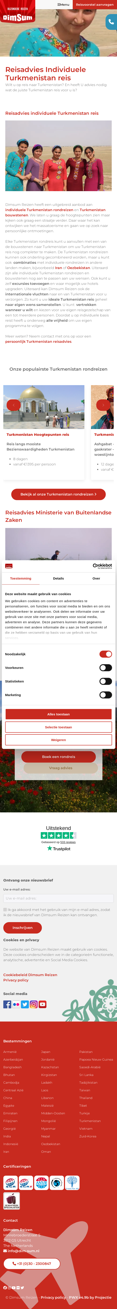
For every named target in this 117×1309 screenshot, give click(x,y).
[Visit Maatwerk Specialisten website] (11, 1200)
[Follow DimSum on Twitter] (25, 1004)
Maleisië (47, 1106)
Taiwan (84, 1090)
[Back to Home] (17, 11)
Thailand (85, 1098)
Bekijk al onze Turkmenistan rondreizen (58, 494)
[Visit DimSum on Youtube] (14, 1288)
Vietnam (86, 1129)
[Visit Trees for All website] (72, 1181)
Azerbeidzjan (13, 1059)
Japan (45, 1052)
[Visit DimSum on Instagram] (10, 1288)
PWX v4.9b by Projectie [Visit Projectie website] (90, 1297)
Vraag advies (60, 768)
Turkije (84, 1113)
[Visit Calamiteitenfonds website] (57, 1181)
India (7, 1136)
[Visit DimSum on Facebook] (7, 1004)
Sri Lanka (86, 1075)
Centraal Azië (13, 1090)
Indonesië (10, 1144)
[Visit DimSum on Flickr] (18, 1288)
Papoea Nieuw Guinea (96, 1059)
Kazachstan (50, 1067)
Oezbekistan (50, 1144)
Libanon (47, 1098)
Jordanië (47, 1059)
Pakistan (86, 1052)
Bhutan (9, 1075)
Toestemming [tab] (20, 578)
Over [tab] (96, 578)
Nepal (45, 1136)
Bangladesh (12, 1067)
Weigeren (58, 740)
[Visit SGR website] (11, 1181)
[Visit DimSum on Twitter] (22, 1288)
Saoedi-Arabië (89, 1067)
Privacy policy (15, 980)
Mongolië (48, 1121)
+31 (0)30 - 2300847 (32, 1264)
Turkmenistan (90, 1121)
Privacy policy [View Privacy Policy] (53, 1297)
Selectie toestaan (58, 727)
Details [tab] (58, 578)
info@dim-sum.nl (21, 1251)
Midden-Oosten (53, 1113)
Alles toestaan (58, 714)
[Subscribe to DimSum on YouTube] (42, 1004)
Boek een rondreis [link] (58, 757)
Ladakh (46, 1083)
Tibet (83, 1106)
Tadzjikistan (88, 1083)
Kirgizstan (49, 1075)
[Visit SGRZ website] (26, 1181)
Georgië (9, 1129)
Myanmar (48, 1129)
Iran (6, 1152)
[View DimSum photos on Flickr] (16, 1004)
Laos (44, 1090)
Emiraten (10, 1113)
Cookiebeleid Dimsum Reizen (30, 975)
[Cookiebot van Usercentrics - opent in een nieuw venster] (92, 566)
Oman (46, 1152)
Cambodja (11, 1083)
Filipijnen (10, 1121)
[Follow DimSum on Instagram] (34, 1004)
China (7, 1098)
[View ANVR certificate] (42, 1181)
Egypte (8, 1106)
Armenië (10, 1052)
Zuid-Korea (87, 1136)
